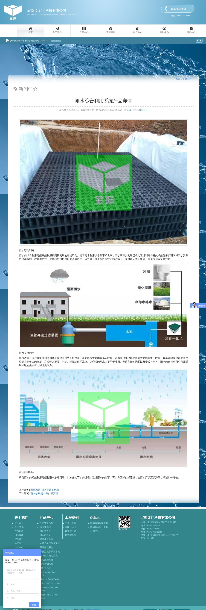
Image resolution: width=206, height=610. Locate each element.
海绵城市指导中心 (99, 527)
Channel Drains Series (50, 579)
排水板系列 (45, 535)
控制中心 (164, 32)
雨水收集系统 (46, 523)
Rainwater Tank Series (50, 583)
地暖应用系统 (46, 560)
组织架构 (19, 535)
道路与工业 (70, 527)
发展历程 (19, 531)
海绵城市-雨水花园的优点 (44, 489)
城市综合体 (70, 535)
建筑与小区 (70, 531)
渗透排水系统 (46, 539)
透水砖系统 (45, 568)
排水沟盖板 (45, 531)
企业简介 (19, 523)
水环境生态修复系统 (50, 543)
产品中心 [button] (84, 32)
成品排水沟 (45, 527)
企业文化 (19, 527)
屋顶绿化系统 (46, 547)
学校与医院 (70, 523)
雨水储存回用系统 (49, 555)
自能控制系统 (46, 564)
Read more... (56, 41)
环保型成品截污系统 (50, 551)
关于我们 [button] (57, 32)
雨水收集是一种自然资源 (44, 493)
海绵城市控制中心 (99, 523)
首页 (30, 32)
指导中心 (137, 32)
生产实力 (19, 543)
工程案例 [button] (110, 32)
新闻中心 (191, 32)
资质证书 (19, 539)
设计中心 (19, 547)
